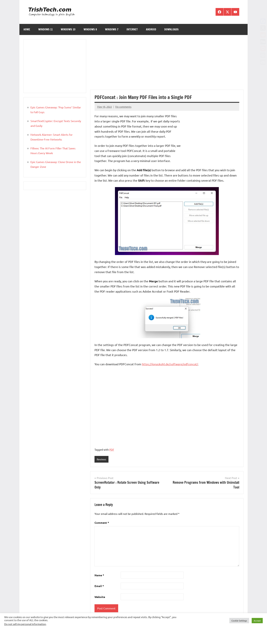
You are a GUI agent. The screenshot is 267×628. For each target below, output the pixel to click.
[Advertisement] (167, 64)
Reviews (101, 459)
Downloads (171, 29)
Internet (132, 29)
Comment (102, 522)
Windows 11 (45, 29)
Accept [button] (257, 620)
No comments (123, 106)
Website (100, 597)
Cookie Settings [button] (239, 620)
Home (26, 29)
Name (99, 575)
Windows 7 (111, 29)
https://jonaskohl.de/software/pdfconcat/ (170, 364)
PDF (111, 449)
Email (99, 586)
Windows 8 (90, 29)
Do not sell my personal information (25, 624)
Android (151, 29)
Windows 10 (68, 29)
